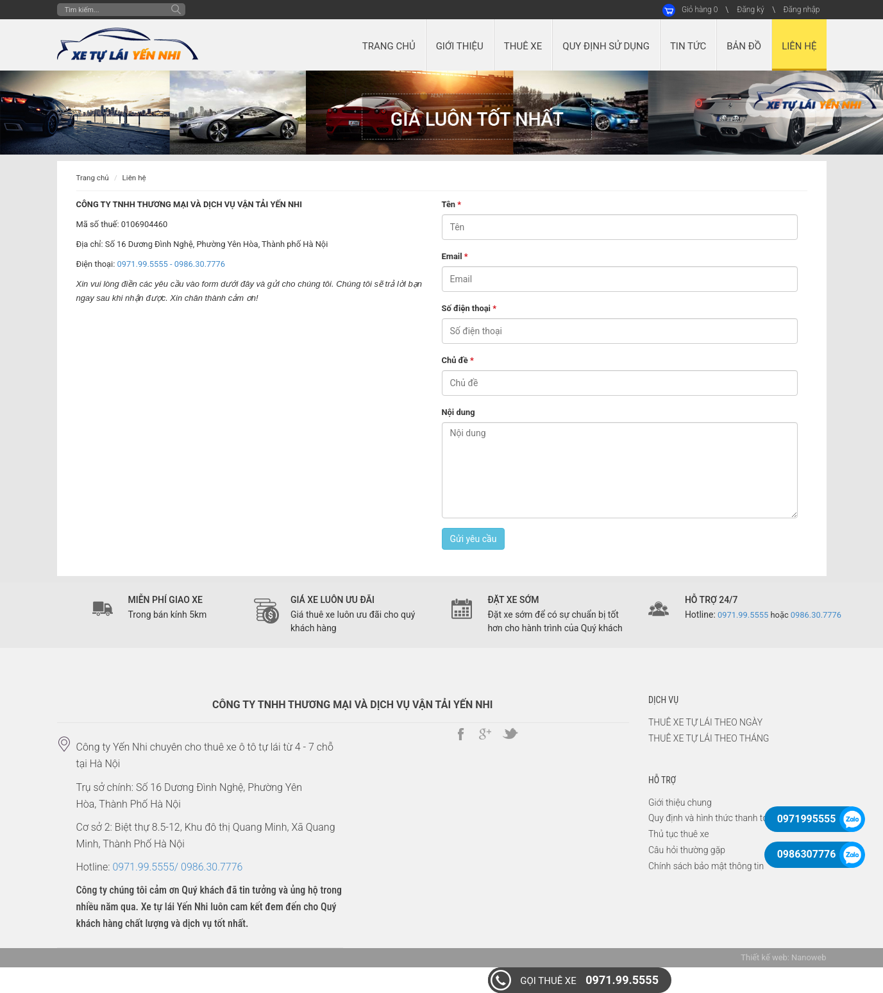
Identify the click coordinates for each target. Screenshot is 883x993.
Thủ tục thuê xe (678, 834)
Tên (452, 204)
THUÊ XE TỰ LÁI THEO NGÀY (705, 722)
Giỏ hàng (700, 9)
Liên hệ (134, 177)
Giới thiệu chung (680, 802)
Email (455, 256)
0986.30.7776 (199, 264)
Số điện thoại (469, 308)
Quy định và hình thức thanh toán (712, 818)
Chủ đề (458, 360)
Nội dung (458, 412)
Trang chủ (92, 177)
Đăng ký (750, 9)
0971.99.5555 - (145, 264)
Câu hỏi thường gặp (686, 850)
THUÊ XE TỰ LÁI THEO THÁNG (708, 738)
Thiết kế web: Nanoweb (783, 957)
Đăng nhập (802, 9)
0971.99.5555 (589, 980)
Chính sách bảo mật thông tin (706, 866)
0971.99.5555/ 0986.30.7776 (177, 867)
